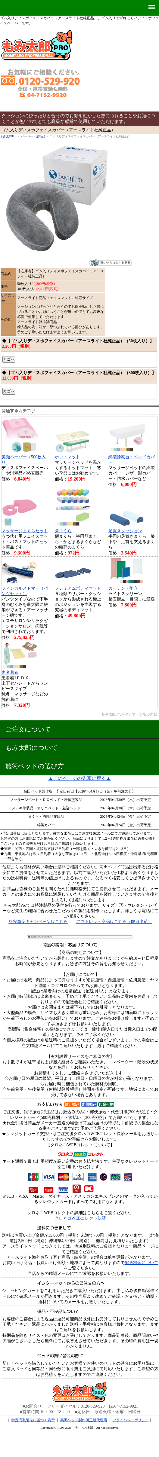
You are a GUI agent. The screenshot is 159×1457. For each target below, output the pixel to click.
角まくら (63, 531)
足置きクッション (125, 531)
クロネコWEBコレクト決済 (80, 1218)
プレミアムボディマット (78, 588)
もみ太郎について (31, 747)
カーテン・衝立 (123, 588)
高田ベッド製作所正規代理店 (83, 1420)
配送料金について (141, 1262)
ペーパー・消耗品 (33, 136)
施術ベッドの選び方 (34, 765)
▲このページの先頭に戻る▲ (79, 778)
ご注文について (28, 729)
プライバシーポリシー (131, 1420)
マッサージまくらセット (25, 531)
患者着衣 (10, 672)
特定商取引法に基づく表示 (33, 1420)
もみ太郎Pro (8, 136)
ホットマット (67, 457)
